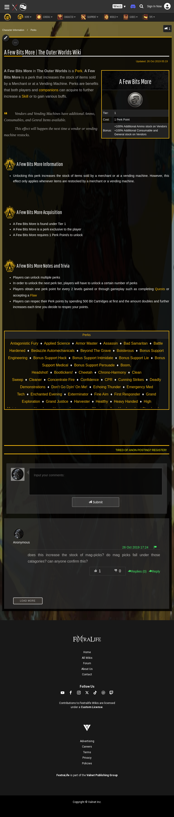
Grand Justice (57, 401)
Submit (95, 502)
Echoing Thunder (107, 387)
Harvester (82, 401)
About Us (87, 669)
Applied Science (57, 343)
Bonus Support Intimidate (92, 358)
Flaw (33, 295)
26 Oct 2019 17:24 (135, 547)
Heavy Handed (126, 401)
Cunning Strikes (131, 380)
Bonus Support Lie (134, 358)
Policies (87, 763)
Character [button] (66, 17)
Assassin (110, 343)
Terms (87, 752)
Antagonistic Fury (24, 343)
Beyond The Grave (95, 351)
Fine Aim (101, 394)
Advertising (87, 741)
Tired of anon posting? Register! (141, 450)
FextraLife (63, 775)
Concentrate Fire (61, 380)
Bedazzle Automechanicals (53, 351)
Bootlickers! (63, 372)
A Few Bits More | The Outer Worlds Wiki (42, 52)
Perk (78, 71)
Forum (87, 663)
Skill (25, 96)
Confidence (89, 380)
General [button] (44, 17)
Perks (33, 30)
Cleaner (35, 380)
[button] (119, 6)
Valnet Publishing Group (102, 775)
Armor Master (87, 343)
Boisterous (125, 351)
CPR (108, 380)
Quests (160, 289)
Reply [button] (154, 571)
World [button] (110, 17)
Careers (87, 746)
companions (48, 90)
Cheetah (85, 372)
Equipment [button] (89, 17)
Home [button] (24, 17)
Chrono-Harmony (112, 372)
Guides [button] (130, 17)
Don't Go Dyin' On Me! (69, 387)
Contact (87, 674)
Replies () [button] (137, 571)
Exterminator (78, 394)
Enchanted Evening (46, 394)
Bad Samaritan (136, 343)
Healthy (102, 401)
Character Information (13, 30)
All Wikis (87, 657)
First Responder (127, 394)
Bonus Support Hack (50, 358)
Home (87, 652)
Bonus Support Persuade (94, 365)
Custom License (92, 707)
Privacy (87, 757)
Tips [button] (148, 17)
